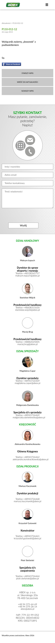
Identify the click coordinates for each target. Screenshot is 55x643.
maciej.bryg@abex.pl (27, 344)
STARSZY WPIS (27, 73)
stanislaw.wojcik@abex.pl (27, 310)
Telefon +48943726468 (28, 499)
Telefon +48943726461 (28, 536)
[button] (46, 4)
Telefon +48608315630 (28, 307)
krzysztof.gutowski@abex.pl (27, 538)
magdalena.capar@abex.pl (27, 383)
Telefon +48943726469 (28, 381)
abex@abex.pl (27, 609)
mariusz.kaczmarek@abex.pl (27, 501)
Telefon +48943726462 (28, 457)
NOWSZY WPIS (27, 91)
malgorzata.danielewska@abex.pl (27, 417)
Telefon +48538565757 (28, 273)
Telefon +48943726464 (28, 576)
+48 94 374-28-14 (27, 606)
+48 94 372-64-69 (27, 604)
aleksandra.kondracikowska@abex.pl (27, 459)
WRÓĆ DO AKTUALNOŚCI (27, 82)
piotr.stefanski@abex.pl (27, 578)
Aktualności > (7, 23)
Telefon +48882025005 (28, 342)
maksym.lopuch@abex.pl (27, 275)
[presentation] (27, 215)
